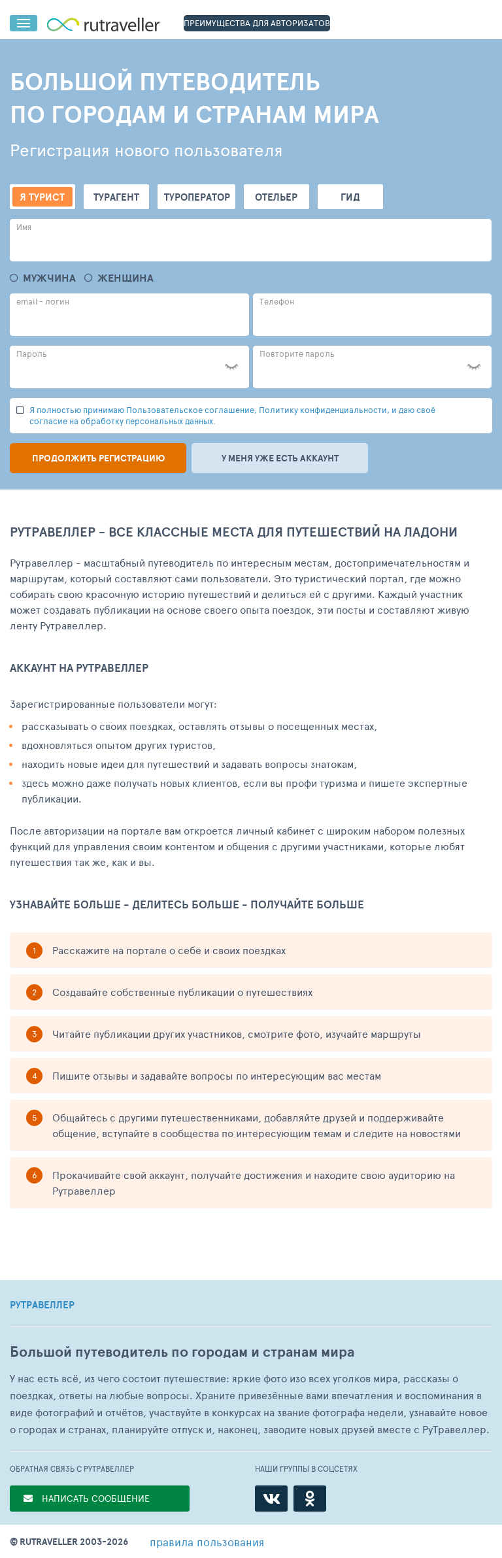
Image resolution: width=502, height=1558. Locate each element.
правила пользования (207, 1541)
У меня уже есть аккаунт (280, 458)
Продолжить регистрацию (98, 458)
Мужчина (49, 278)
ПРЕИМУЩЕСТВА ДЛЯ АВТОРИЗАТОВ (257, 23)
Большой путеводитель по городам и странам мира (182, 1352)
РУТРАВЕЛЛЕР (42, 1305)
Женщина (125, 278)
